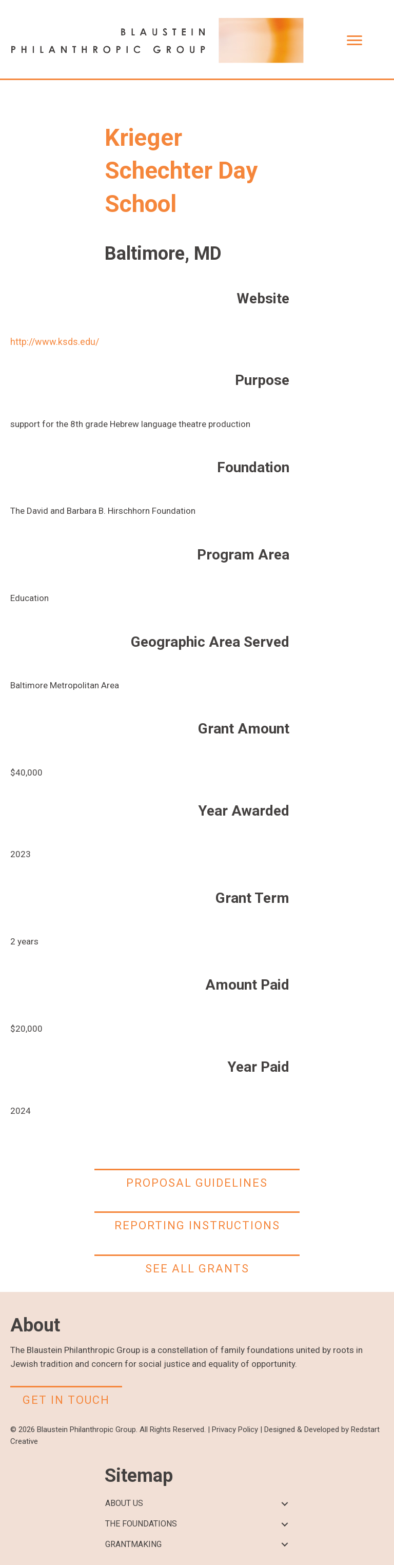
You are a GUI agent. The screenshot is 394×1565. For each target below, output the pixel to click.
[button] (284, 1504)
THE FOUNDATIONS (141, 1524)
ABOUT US (124, 1503)
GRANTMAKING (133, 1544)
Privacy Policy (235, 1429)
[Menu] (354, 40)
